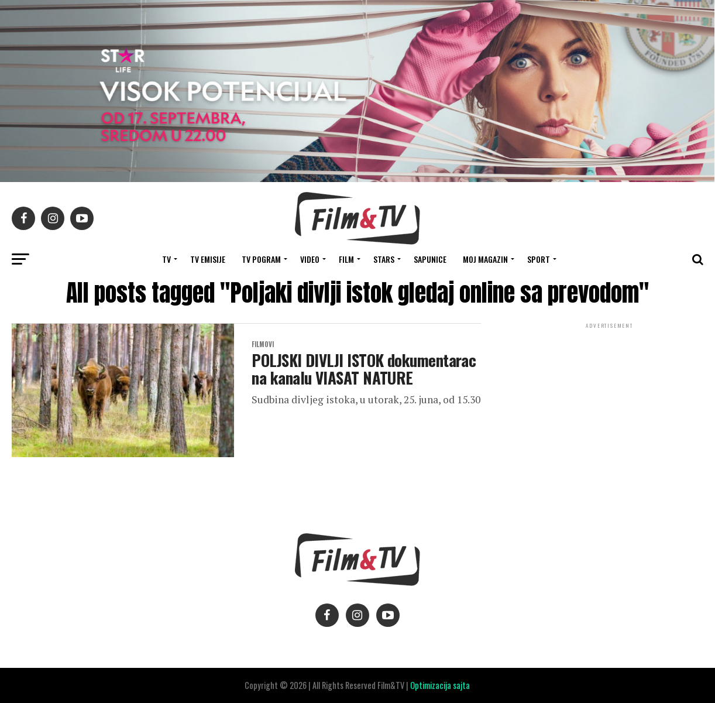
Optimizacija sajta (440, 685)
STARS (383, 259)
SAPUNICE (430, 259)
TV (166, 259)
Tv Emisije (207, 259)
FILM (346, 259)
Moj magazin (485, 259)
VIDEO (309, 259)
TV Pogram (261, 259)
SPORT (538, 259)
